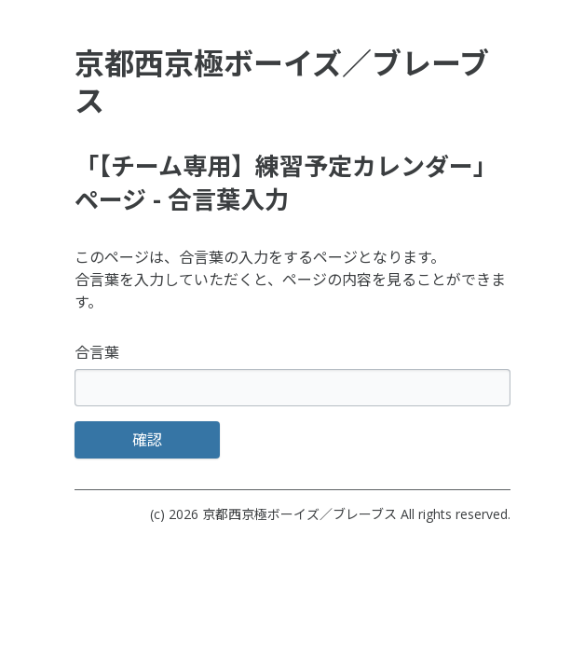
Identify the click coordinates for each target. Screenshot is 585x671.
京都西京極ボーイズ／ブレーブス (299, 514)
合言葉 (97, 352)
